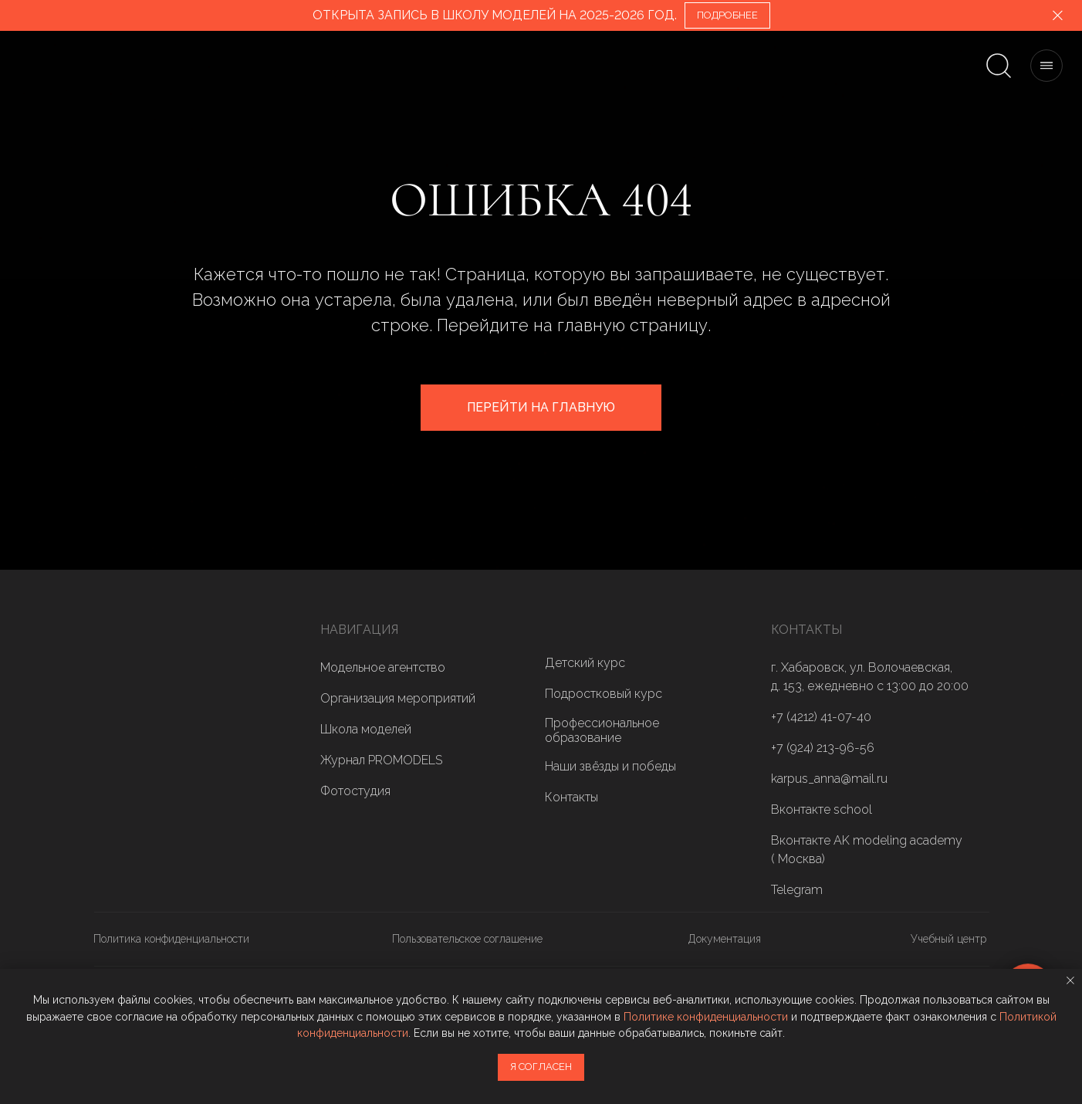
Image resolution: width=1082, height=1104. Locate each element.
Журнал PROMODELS (381, 760)
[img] (140, 705)
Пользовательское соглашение (467, 939)
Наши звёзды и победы (610, 766)
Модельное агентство (382, 667)
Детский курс (585, 662)
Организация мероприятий (397, 698)
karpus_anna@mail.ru (829, 778)
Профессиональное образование (602, 730)
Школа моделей (365, 729)
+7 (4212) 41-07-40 (821, 716)
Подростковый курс (603, 693)
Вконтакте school (821, 809)
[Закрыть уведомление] (1070, 980)
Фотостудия (355, 791)
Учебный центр (948, 939)
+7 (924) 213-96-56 (822, 747)
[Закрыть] (1058, 16)
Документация (724, 939)
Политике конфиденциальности (706, 1017)
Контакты (571, 797)
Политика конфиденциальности (171, 939)
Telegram (797, 889)
